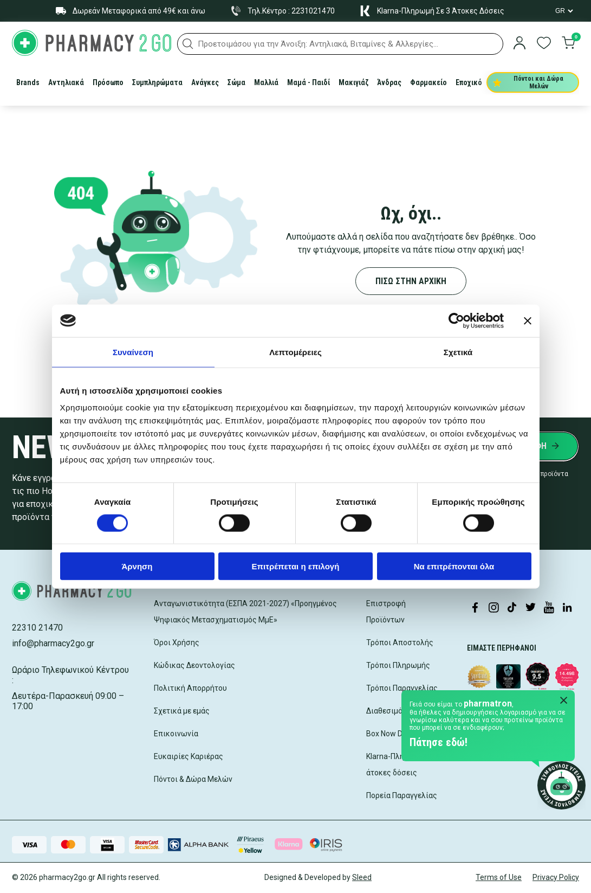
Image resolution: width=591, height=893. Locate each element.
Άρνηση (136, 566)
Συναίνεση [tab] (133, 351)
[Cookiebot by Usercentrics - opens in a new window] (456, 320)
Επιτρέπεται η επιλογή (296, 566)
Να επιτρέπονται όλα (454, 566)
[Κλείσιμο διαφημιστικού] (527, 320)
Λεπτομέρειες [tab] (295, 351)
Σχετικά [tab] (458, 351)
